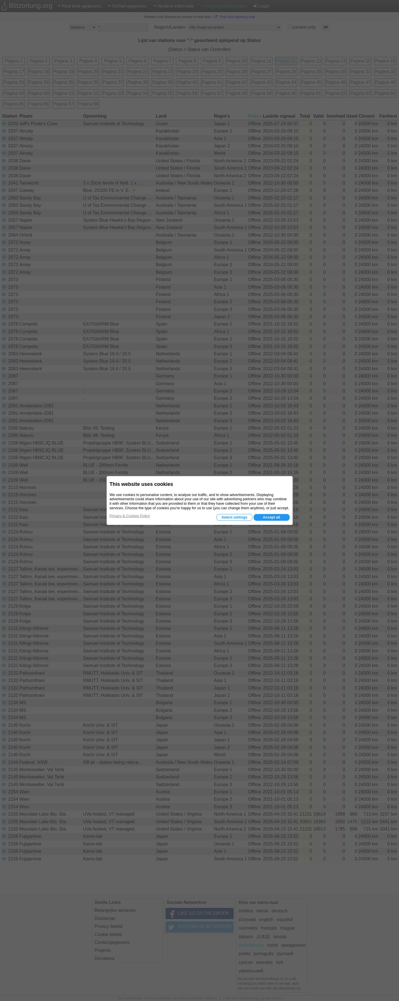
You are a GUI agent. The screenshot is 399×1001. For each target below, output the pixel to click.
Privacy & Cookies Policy (130, 516)
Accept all (271, 517)
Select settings (234, 517)
